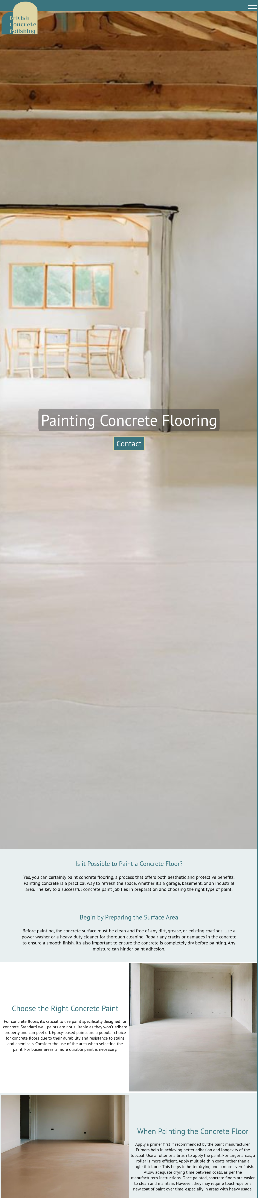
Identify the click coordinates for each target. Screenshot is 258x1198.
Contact (129, 443)
